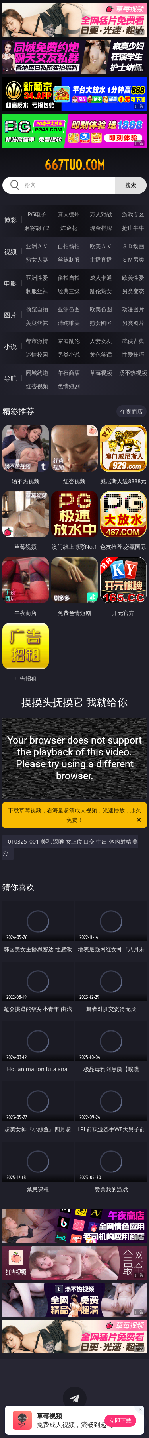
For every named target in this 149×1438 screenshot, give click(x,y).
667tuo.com (75, 165)
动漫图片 (133, 309)
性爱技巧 (133, 354)
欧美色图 (101, 309)
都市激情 (37, 341)
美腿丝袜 (37, 322)
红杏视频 (37, 386)
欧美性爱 (133, 277)
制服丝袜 (37, 291)
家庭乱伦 (69, 341)
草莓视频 (101, 372)
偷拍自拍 (69, 277)
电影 (10, 283)
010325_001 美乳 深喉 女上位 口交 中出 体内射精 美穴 (70, 847)
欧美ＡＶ (101, 246)
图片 (10, 315)
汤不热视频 (133, 372)
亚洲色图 (69, 309)
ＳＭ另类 (133, 259)
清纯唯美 (69, 322)
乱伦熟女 (101, 291)
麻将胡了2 (37, 227)
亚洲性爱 (37, 277)
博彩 (10, 220)
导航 (10, 378)
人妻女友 (101, 341)
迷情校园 (37, 354)
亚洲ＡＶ (37, 246)
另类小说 (69, 354)
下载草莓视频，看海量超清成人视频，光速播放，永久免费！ (75, 815)
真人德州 (69, 214)
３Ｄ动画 (133, 246)
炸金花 (68, 227)
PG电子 (36, 214)
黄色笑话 (101, 354)
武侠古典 (133, 341)
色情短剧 (69, 386)
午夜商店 (69, 372)
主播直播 (101, 259)
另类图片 (133, 322)
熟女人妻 (37, 259)
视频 (10, 251)
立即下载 (120, 1420)
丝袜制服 (69, 259)
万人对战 (101, 214)
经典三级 (69, 291)
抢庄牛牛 (133, 227)
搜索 (130, 185)
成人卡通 (101, 277)
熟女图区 (101, 322)
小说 (10, 346)
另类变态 (133, 291)
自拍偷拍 (69, 246)
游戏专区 (133, 214)
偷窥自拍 (37, 309)
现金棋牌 (101, 227)
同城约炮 (37, 372)
